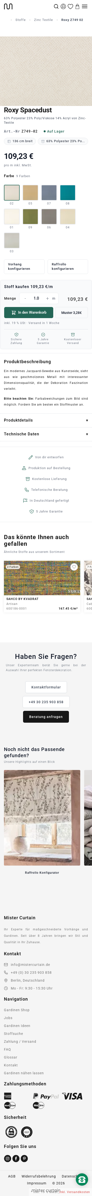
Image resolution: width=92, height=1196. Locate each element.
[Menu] (84, 6)
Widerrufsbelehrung (39, 1176)
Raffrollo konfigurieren (63, 266)
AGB (12, 1176)
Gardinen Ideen (17, 1026)
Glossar (10, 1057)
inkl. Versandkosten (74, 1192)
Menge (46, 298)
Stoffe (20, 20)
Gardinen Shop (17, 1010)
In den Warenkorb (28, 312)
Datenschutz (73, 1176)
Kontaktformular (46, 687)
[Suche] (56, 6)
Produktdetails (18, 420)
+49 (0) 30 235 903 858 (31, 972)
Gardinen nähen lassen (24, 1073)
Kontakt (11, 1065)
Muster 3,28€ (71, 313)
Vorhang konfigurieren (19, 266)
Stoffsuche (13, 1034)
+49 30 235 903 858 (46, 702)
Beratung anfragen (46, 717)
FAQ (7, 1049)
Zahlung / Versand (20, 1041)
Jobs (8, 1018)
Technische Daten (21, 434)
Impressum (36, 1183)
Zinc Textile (43, 20)
